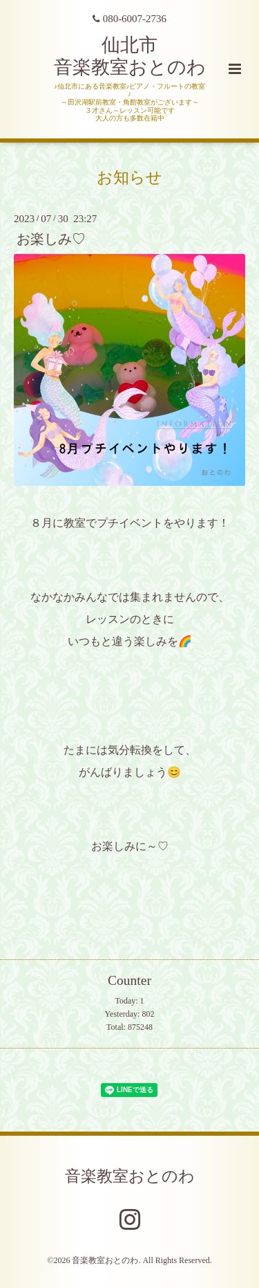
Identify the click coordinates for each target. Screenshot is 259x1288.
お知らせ (129, 177)
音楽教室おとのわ (130, 1175)
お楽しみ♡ (51, 239)
